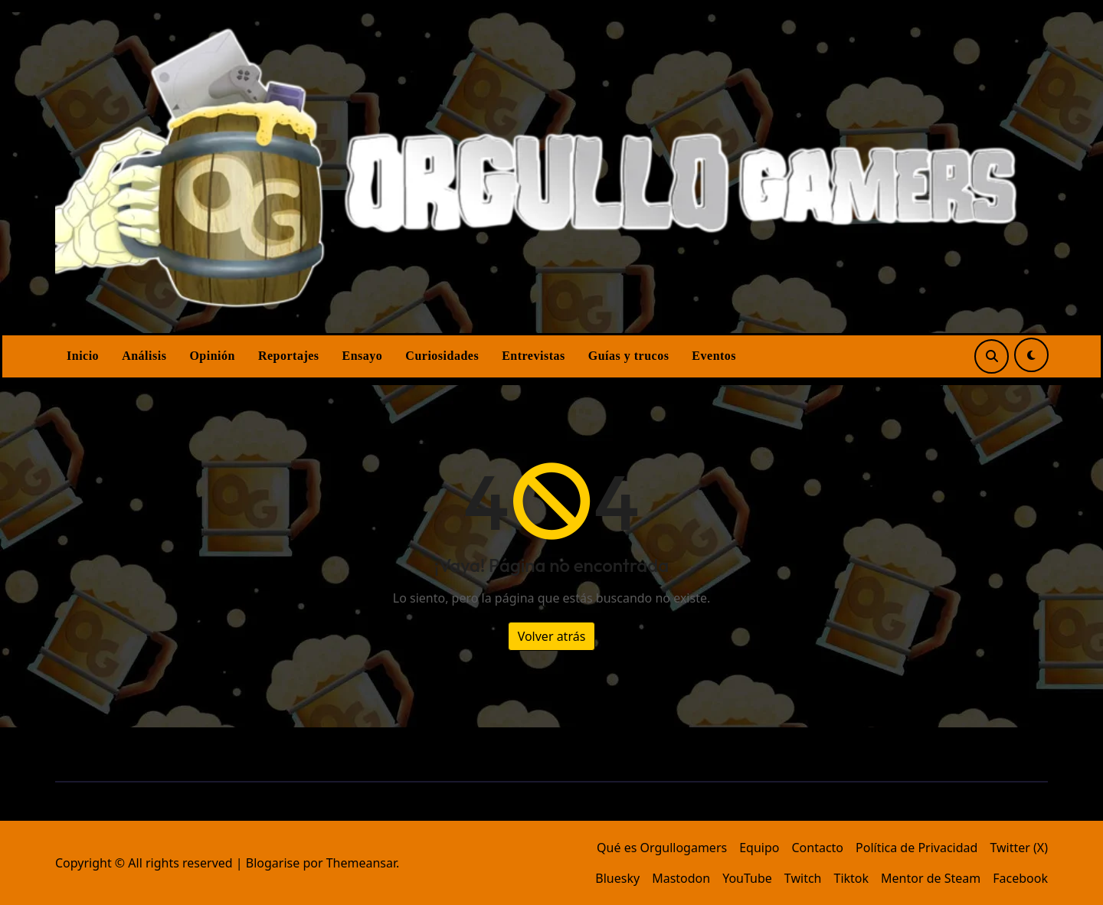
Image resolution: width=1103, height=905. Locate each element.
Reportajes (288, 355)
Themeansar (361, 862)
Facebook (1020, 878)
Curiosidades (442, 355)
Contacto (817, 847)
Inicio (83, 355)
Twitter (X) (1019, 847)
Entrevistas (533, 355)
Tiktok (851, 878)
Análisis (144, 355)
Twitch (803, 878)
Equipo (759, 847)
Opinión (212, 355)
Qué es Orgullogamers (662, 847)
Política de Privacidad (916, 847)
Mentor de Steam (930, 878)
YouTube (747, 878)
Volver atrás (552, 636)
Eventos (714, 355)
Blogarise (272, 862)
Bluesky (617, 878)
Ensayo (362, 355)
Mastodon (681, 878)
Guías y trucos (628, 355)
